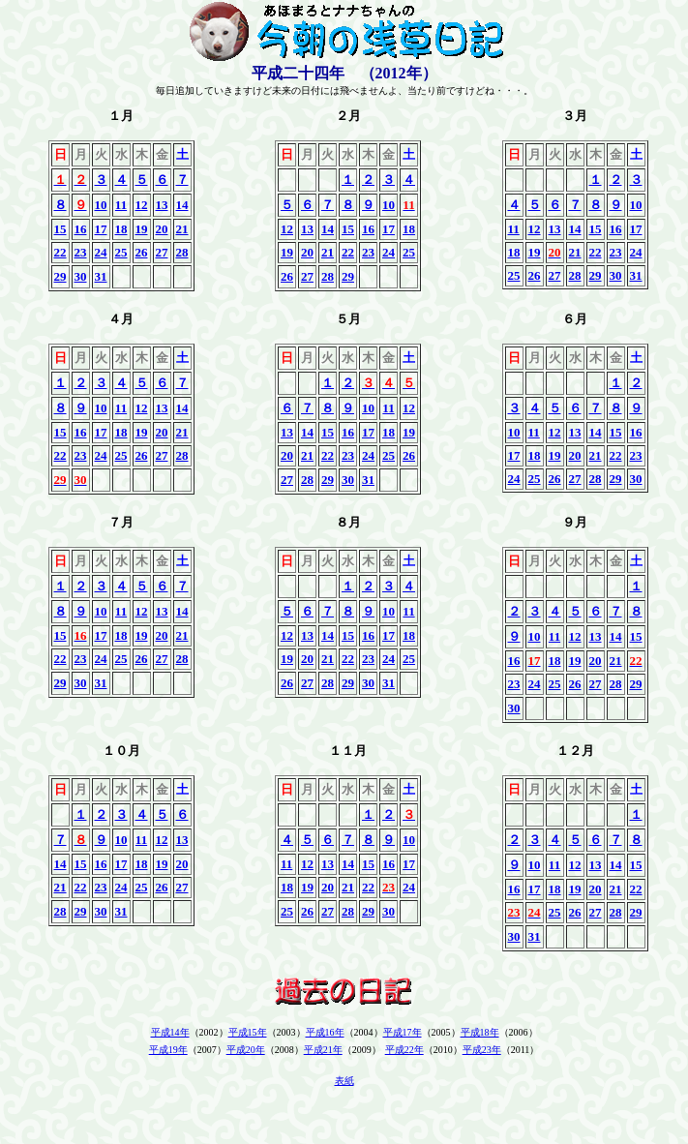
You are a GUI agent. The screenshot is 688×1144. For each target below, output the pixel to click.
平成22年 (404, 1049)
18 (121, 229)
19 (141, 229)
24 (101, 252)
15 (60, 229)
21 (182, 229)
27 (162, 252)
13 (162, 204)
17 (101, 229)
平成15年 (247, 1032)
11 (121, 204)
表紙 (344, 1080)
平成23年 (482, 1049)
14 (182, 204)
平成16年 (325, 1032)
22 (60, 252)
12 (141, 204)
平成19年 (168, 1049)
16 (81, 229)
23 (81, 252)
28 (182, 252)
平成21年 (323, 1049)
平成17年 (402, 1032)
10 (101, 204)
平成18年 (480, 1032)
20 (162, 229)
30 (81, 276)
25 (121, 252)
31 (101, 276)
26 (141, 252)
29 (60, 276)
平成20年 (245, 1049)
